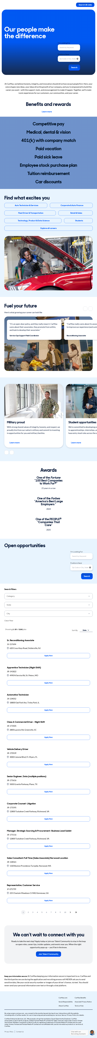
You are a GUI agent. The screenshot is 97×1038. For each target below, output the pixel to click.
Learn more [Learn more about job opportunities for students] (78, 442)
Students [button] (79, 220)
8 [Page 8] (55, 912)
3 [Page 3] (32, 912)
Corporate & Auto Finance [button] (72, 205)
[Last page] (76, 912)
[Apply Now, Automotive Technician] (48, 710)
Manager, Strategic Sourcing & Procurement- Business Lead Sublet (39, 830)
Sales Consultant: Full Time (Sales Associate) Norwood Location (37, 858)
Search (74, 67)
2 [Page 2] (28, 912)
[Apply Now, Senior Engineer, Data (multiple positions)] (48, 791)
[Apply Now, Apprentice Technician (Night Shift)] (48, 682)
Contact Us (20, 1032)
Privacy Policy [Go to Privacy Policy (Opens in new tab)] (9, 1032)
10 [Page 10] (65, 912)
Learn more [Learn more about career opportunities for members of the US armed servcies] (16, 442)
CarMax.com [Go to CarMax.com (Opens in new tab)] (63, 998)
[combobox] (69, 47)
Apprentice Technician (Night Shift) (24, 667)
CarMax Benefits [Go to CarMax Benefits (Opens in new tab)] (80, 998)
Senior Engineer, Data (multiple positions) (26, 776)
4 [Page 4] (37, 912)
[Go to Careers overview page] (10, 4)
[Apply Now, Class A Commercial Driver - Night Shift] (48, 737)
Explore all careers (49, 228)
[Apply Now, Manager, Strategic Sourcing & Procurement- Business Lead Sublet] (48, 846)
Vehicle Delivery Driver (17, 749)
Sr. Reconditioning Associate (20, 640)
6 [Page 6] (46, 912)
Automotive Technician (18, 694)
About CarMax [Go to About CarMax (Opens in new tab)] (64, 1006)
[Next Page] (70, 912)
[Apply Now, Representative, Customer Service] (48, 900)
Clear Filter (8, 621)
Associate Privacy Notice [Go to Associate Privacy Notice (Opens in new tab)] (83, 1002)
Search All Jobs (85, 4)
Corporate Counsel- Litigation (21, 803)
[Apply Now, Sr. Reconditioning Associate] (48, 655)
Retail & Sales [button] (76, 213)
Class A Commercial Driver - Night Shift (26, 722)
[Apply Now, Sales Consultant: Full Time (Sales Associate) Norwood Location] (48, 873)
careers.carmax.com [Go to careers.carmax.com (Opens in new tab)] (17, 1013)
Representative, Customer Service (23, 885)
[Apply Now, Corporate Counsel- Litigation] (48, 819)
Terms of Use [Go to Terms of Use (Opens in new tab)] (79, 1006)
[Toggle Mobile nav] (72, 4)
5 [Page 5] (41, 912)
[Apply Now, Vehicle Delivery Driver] (48, 764)
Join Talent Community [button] (48, 954)
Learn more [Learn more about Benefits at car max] (48, 111)
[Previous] (85, 308)
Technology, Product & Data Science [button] (34, 220)
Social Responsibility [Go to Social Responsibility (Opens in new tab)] (66, 1002)
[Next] (90, 308)
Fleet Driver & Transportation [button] (30, 213)
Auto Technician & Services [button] (26, 205)
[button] (77, 59)
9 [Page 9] (60, 912)
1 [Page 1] (23, 912)
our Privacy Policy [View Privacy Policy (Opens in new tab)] (70, 1015)
